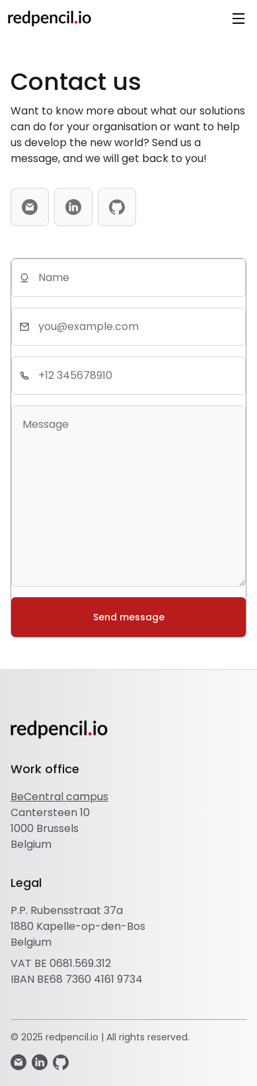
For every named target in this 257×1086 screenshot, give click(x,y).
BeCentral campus (59, 796)
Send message (129, 617)
